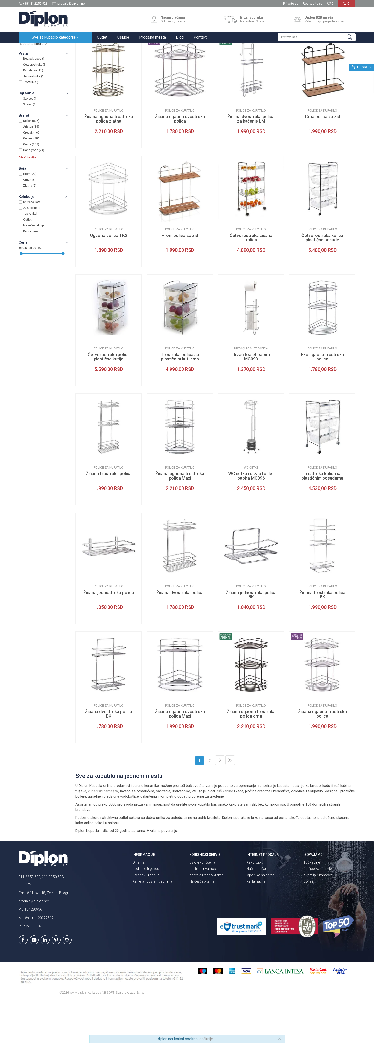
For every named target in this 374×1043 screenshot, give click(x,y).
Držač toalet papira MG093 (251, 399)
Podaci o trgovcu (145, 911)
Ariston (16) (31, 169)
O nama (138, 905)
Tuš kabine (311, 905)
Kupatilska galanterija (39, 73)
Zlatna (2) (29, 228)
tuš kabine (225, 834)
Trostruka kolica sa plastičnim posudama (322, 518)
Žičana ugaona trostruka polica (322, 756)
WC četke (251, 510)
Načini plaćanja (258, 911)
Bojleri (308, 924)
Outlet (27, 262)
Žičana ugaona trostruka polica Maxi (179, 518)
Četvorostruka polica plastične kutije (109, 399)
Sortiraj (258, 58)
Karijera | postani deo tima (152, 924)
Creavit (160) (32, 175)
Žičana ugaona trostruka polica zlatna (108, 161)
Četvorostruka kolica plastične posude (322, 280)
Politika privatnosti (203, 911)
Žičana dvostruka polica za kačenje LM (251, 161)
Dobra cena (31, 274)
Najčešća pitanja (201, 924)
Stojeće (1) (30, 141)
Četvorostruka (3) (35, 107)
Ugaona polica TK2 (108, 278)
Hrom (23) (30, 216)
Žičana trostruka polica (109, 516)
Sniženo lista (32, 245)
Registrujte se (312, 3)
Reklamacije (255, 924)
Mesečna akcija (33, 268)
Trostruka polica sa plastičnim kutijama (180, 399)
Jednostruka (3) (34, 119)
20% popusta (31, 250)
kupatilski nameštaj (103, 834)
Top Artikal (30, 256)
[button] (317, 37)
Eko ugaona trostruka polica (322, 399)
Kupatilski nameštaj (318, 918)
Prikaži (303, 58)
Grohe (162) (31, 187)
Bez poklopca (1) (34, 101)
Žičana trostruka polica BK (322, 637)
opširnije (206, 1039)
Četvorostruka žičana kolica (251, 280)
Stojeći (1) (30, 147)
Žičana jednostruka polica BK (251, 637)
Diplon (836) (31, 163)
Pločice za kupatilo (317, 911)
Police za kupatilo (108, 153)
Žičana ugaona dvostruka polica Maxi (180, 756)
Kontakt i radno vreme (206, 918)
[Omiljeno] (330, 3)
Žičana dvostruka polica (179, 635)
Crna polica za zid (322, 159)
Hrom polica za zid (179, 278)
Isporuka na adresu (261, 918)
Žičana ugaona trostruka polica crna (251, 756)
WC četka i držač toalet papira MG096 (251, 518)
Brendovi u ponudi (146, 918)
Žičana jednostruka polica (108, 635)
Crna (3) (28, 222)
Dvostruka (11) (33, 113)
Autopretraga (237, 58)
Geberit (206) (32, 181)
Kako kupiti (254, 905)
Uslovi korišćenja (202, 905)
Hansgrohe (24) (33, 193)
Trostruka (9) (32, 125)
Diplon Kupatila (29, 48)
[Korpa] (347, 5)
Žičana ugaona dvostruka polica (180, 161)
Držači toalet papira (251, 391)
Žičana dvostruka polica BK (108, 756)
